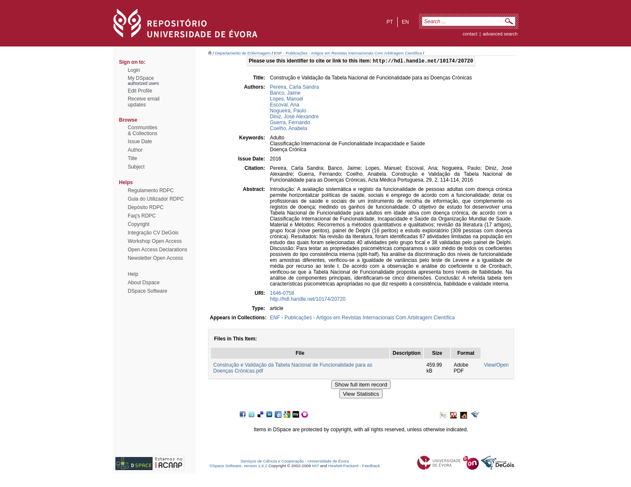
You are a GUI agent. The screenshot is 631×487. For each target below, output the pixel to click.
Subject (136, 167)
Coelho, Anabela (288, 129)
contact (470, 33)
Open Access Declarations (157, 250)
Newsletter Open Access (155, 258)
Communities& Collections (142, 130)
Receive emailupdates (143, 102)
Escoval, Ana (284, 106)
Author (135, 150)
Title (132, 158)
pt (389, 22)
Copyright (138, 224)
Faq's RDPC (142, 216)
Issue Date (140, 141)
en (405, 22)
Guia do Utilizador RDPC (156, 199)
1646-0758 (282, 294)
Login (134, 70)
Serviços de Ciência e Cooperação (272, 462)
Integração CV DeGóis (153, 233)
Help (133, 274)
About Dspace (143, 283)
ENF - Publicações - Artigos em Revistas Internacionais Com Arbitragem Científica (348, 53)
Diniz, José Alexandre (294, 117)
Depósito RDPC (146, 207)
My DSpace (141, 78)
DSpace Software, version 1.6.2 (239, 466)
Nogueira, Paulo (288, 111)
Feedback (371, 466)
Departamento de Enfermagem (243, 53)
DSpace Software (147, 291)
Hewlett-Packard (343, 466)
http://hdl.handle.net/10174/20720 (308, 300)
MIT (315, 466)
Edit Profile (140, 91)
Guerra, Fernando (290, 123)
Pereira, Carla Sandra (294, 88)
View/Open (496, 366)
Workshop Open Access (155, 241)
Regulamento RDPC (151, 190)
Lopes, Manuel (286, 100)
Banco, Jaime (285, 94)
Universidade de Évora (328, 462)
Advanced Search (500, 33)
